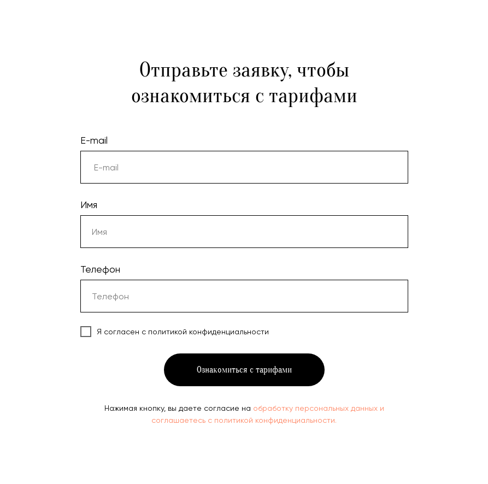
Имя (88, 204)
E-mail (94, 140)
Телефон (100, 269)
